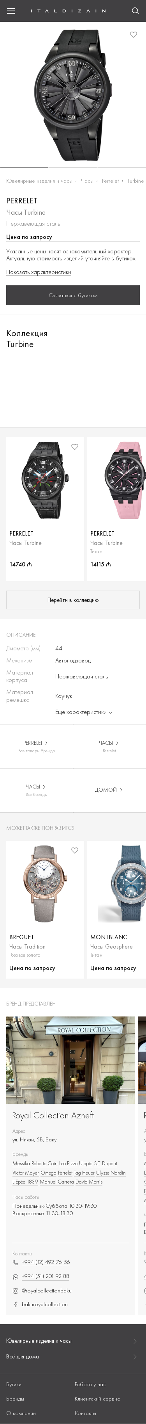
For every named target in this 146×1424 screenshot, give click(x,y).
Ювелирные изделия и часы (39, 181)
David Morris (89, 1181)
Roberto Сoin (45, 1163)
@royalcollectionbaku (42, 1290)
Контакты (85, 1413)
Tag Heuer (84, 1172)
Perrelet (110, 181)
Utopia (86, 1163)
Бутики (13, 1384)
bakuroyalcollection (40, 1304)
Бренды (15, 1399)
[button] (24, 167)
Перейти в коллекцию (73, 600)
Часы (87, 181)
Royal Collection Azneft (53, 1115)
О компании (21, 1413)
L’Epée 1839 (25, 1181)
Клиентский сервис (97, 1399)
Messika (21, 1163)
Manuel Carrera (57, 1181)
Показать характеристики (38, 272)
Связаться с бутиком (73, 295)
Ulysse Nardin (111, 1172)
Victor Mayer (25, 1172)
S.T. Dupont (105, 1163)
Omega (48, 1172)
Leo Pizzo (68, 1163)
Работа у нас (90, 1384)
